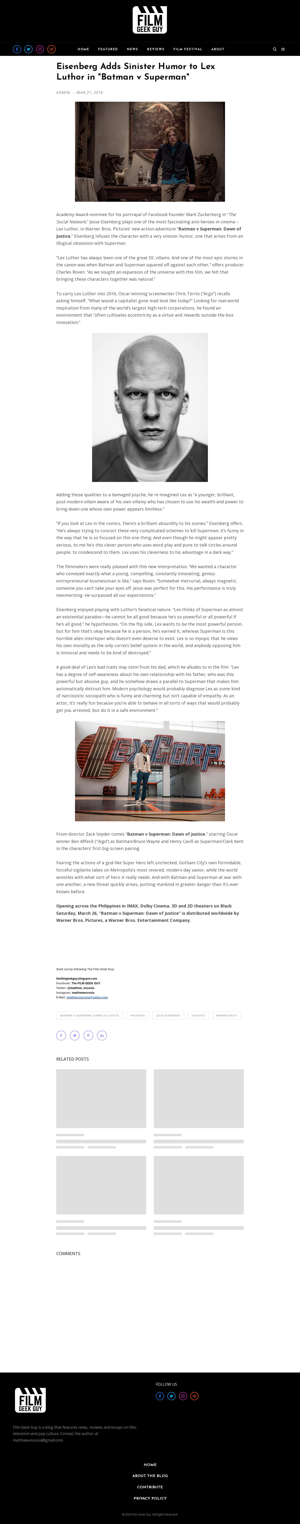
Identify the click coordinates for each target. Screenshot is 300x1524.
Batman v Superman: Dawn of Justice (89, 1015)
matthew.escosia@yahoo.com (87, 997)
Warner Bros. (227, 1015)
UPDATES (198, 1015)
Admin (63, 92)
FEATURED (137, 1015)
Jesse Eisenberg (168, 1015)
